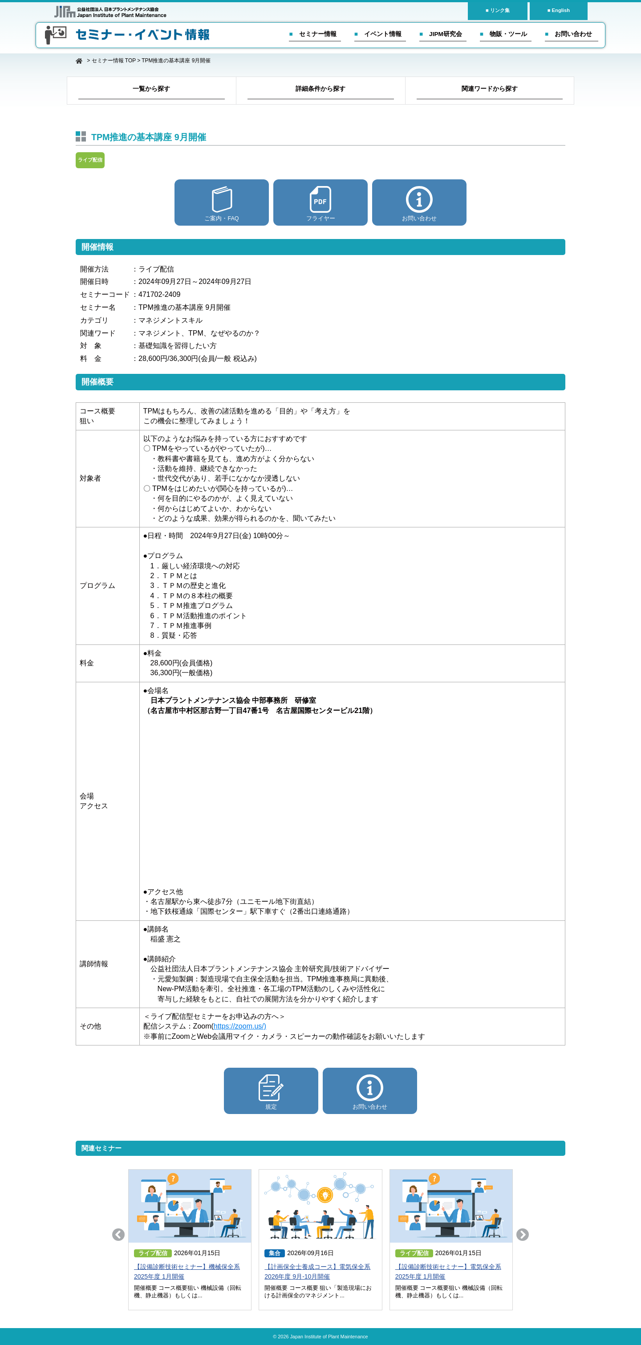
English (561, 10)
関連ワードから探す (490, 88)
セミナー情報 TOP (114, 60)
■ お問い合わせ (568, 34)
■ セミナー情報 (312, 34)
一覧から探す (151, 88)
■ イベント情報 (378, 34)
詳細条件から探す (320, 88)
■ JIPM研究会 (440, 34)
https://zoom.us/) (240, 1026)
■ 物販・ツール (503, 34)
